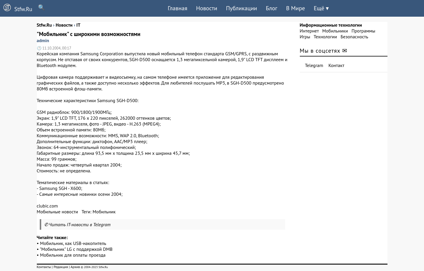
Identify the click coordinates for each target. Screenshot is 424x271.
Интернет (309, 31)
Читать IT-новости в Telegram (80, 224)
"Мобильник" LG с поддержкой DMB (76, 249)
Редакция (60, 267)
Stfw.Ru (16, 8)
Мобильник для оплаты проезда (72, 255)
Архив (75, 267)
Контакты (44, 267)
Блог (271, 8)
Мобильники (335, 31)
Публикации (241, 8)
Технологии (325, 37)
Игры (305, 37)
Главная (177, 8)
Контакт (336, 65)
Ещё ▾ (321, 8)
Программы (363, 31)
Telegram (314, 65)
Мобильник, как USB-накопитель (73, 243)
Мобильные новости (57, 212)
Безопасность (354, 37)
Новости (206, 8)
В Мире (295, 8)
